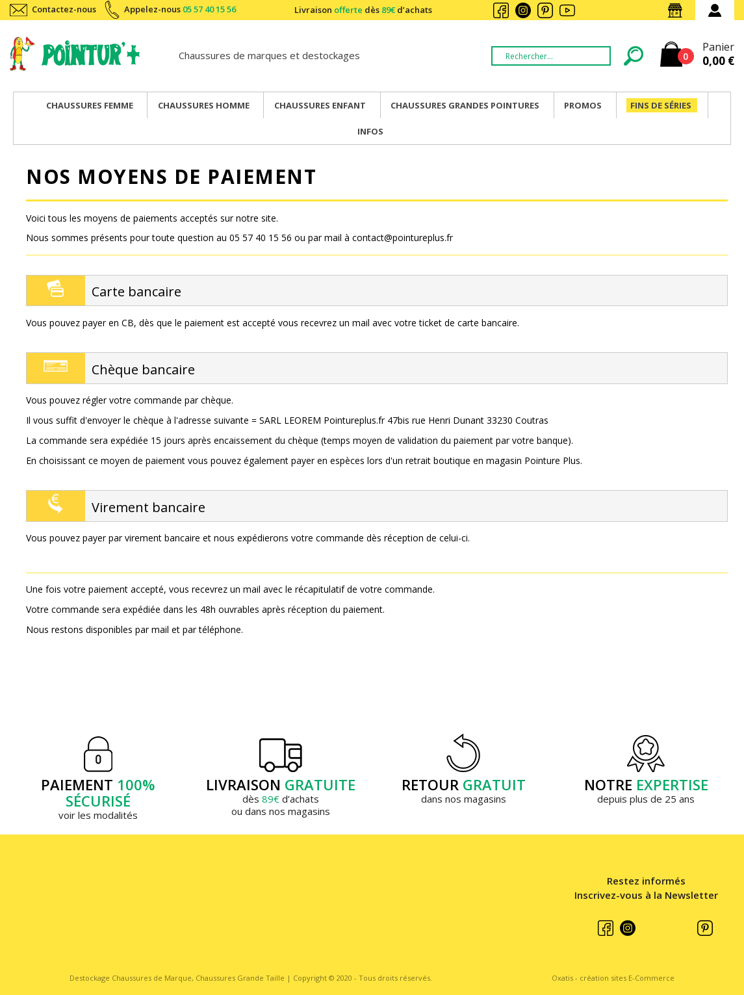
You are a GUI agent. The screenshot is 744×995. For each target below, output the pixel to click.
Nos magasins (677, 10)
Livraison (363, 10)
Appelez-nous (180, 9)
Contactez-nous (64, 9)
